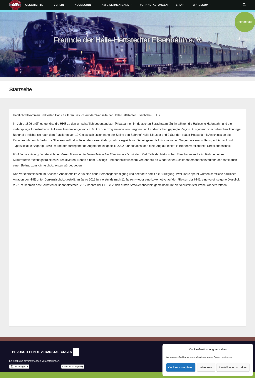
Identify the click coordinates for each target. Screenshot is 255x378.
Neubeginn (83, 4)
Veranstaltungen (154, 4)
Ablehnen (206, 367)
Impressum (200, 4)
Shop (180, 4)
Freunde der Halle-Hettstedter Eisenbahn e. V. (127, 40)
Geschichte (34, 4)
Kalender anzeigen (72, 366)
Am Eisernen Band (116, 4)
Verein (59, 4)
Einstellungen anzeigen (233, 367)
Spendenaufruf (244, 26)
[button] (244, 4)
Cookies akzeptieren (180, 367)
